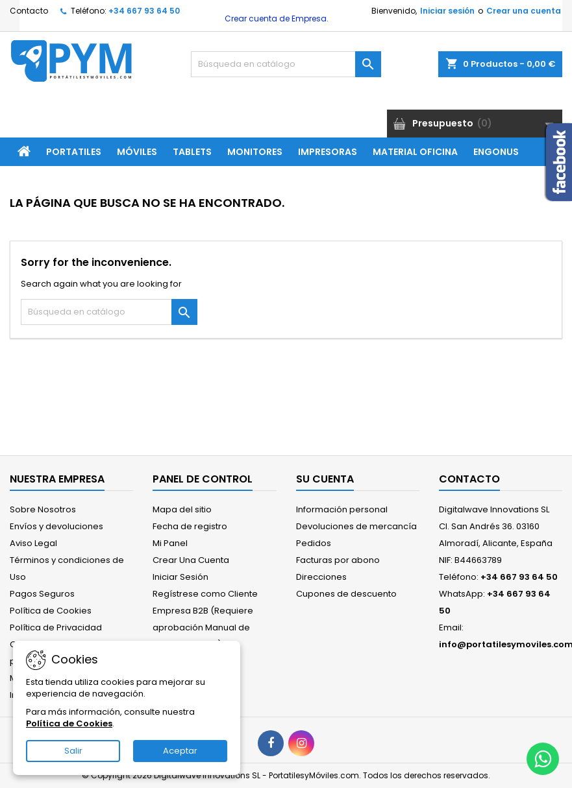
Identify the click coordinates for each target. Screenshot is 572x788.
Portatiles (73, 151)
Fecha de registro (190, 526)
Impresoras (327, 151)
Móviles (137, 151)
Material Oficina (415, 151)
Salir (73, 751)
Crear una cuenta (523, 10)
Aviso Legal (33, 543)
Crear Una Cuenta (191, 560)
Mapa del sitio (182, 509)
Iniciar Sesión (180, 577)
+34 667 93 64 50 (144, 10)
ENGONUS (496, 151)
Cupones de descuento (346, 594)
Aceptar (180, 751)
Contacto (29, 10)
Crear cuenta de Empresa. (276, 18)
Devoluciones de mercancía (356, 526)
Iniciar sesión (447, 10)
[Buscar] (286, 64)
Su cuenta (325, 479)
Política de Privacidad (56, 627)
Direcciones (321, 577)
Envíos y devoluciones (56, 526)
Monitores (254, 151)
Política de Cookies (51, 610)
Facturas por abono (338, 560)
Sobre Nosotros (43, 509)
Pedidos (313, 543)
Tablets (192, 151)
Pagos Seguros (42, 594)
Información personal (342, 509)
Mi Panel (170, 543)
